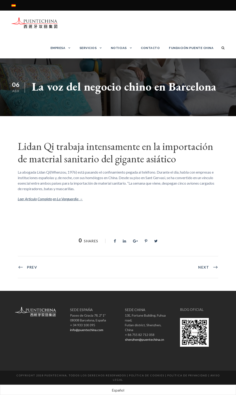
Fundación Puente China (191, 48)
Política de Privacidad (187, 375)
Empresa (57, 48)
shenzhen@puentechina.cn (144, 339)
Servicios (88, 48)
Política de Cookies (146, 375)
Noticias (119, 48)
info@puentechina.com (86, 330)
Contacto (150, 48)
